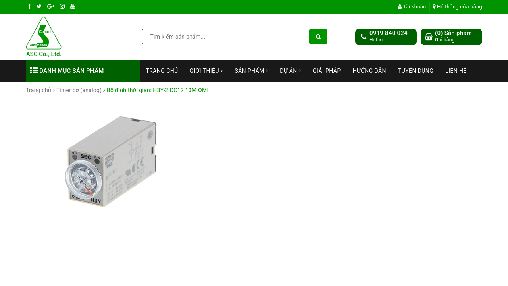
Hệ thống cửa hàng (457, 7)
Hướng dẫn (369, 71)
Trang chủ (162, 71)
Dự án (290, 71)
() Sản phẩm (453, 36)
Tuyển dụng (415, 71)
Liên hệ (456, 71)
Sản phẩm (251, 71)
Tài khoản (412, 7)
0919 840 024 (388, 33)
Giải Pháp (327, 71)
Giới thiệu (206, 71)
